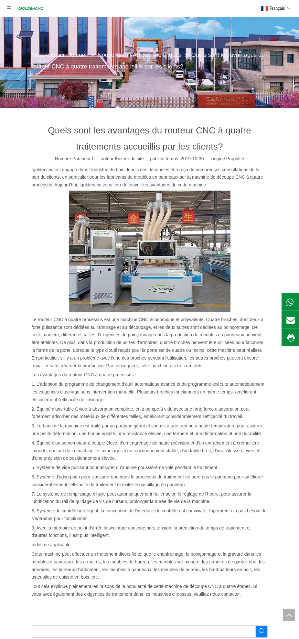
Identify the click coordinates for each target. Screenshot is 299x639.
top (289, 615)
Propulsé (235, 158)
